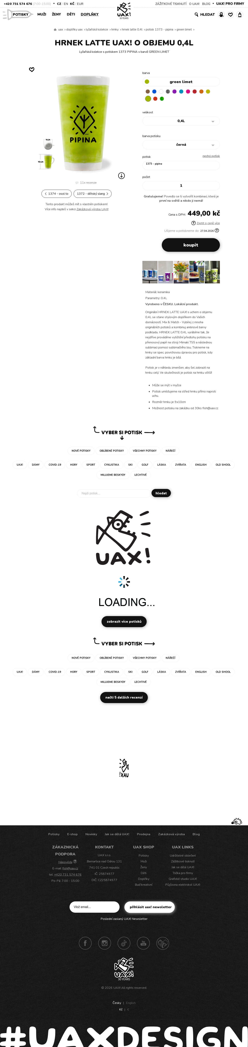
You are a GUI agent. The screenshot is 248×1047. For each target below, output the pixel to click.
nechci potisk (211, 157)
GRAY (171, 92)
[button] (215, 274)
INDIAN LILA (193, 92)
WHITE (163, 92)
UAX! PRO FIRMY (230, 4)
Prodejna (143, 835)
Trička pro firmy (183, 874)
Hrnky (115, 29)
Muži (41, 14)
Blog (196, 835)
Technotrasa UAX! (162, 944)
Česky (117, 1004)
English (131, 1004)
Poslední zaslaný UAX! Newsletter (124, 920)
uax (60, 29)
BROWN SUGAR (148, 92)
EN (66, 4)
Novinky (91, 835)
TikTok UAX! (124, 944)
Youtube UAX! (143, 944)
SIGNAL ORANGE (208, 92)
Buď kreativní (143, 885)
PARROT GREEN (171, 99)
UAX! (117, 988)
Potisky (22, 14)
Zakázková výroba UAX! (92, 209)
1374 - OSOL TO (56, 194)
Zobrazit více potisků (124, 622)
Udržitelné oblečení (183, 856)
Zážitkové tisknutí (183, 862)
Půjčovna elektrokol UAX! (182, 885)
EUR (80, 4)
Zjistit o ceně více (205, 224)
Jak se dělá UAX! (117, 835)
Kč (72, 4)
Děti (71, 14)
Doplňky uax (74, 29)
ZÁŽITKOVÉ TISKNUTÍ (170, 4)
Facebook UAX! (85, 944)
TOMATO (163, 99)
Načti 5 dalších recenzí (124, 698)
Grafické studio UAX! (183, 880)
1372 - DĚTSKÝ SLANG (92, 194)
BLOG (206, 4)
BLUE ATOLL (186, 92)
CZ (59, 4)
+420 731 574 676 (18, 4)
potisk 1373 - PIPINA (159, 29)
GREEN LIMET (184, 29)
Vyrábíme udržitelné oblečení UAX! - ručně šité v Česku (55, 30)
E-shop (72, 835)
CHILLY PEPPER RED (201, 92)
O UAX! (194, 4)
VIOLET (178, 92)
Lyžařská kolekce (97, 29)
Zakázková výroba (171, 835)
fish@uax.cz (70, 869)
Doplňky (90, 14)
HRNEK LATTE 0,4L (132, 29)
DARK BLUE (155, 92)
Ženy (56, 14)
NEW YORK (148, 99)
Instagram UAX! (104, 944)
